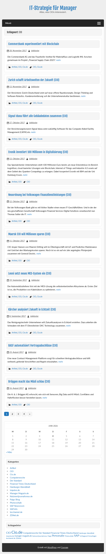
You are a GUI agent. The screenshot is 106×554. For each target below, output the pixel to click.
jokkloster (35, 50)
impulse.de (15, 490)
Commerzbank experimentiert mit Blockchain (33, 44)
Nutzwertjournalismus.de (21, 496)
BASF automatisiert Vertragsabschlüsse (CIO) (33, 345)
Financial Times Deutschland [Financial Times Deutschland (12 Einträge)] (65, 533)
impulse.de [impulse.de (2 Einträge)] (10, 536)
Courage (64, 547)
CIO (20, 67)
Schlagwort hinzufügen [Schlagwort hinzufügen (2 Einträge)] (88, 536)
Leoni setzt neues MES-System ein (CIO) (29, 273)
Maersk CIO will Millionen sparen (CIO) (29, 234)
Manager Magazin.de (19, 493)
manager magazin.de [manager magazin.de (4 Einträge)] (23, 536)
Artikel (14, 67)
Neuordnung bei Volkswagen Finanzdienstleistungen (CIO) (39, 195)
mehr (58, 60)
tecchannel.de (16, 512)
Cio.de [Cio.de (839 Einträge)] (16, 532)
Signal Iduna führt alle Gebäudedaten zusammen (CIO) (38, 116)
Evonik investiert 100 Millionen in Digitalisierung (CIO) (38, 152)
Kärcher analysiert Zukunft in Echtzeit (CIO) (32, 309)
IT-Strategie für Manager (53, 8)
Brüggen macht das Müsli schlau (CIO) (29, 381)
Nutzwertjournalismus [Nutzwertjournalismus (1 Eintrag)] (39, 536)
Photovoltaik (16, 502)
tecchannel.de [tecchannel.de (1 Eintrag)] (10, 538)
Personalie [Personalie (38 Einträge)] (58, 535)
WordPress (52, 547)
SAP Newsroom (17, 506)
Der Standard (16, 480)
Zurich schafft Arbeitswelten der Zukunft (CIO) (33, 80)
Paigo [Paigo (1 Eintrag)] (49, 536)
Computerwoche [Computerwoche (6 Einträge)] (30, 533)
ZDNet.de (14, 515)
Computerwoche (17, 477)
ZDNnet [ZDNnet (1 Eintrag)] (18, 538)
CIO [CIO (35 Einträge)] (8, 532)
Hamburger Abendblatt (20, 487)
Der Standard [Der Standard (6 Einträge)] (44, 533)
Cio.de (25, 67)
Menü (8, 23)
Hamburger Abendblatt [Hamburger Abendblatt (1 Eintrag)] (86, 533)
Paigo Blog (15, 499)
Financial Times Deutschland (23, 484)
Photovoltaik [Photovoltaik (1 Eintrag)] (69, 536)
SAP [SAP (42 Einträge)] (76, 535)
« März (9, 452)
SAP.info (14, 509)
